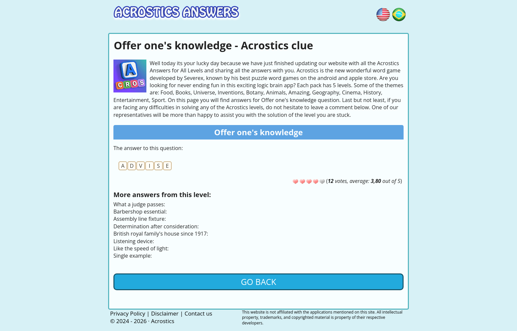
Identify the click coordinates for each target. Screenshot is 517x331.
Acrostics (162, 321)
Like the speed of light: (141, 248)
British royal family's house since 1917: (160, 233)
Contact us (198, 313)
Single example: (132, 255)
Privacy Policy (127, 313)
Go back (258, 281)
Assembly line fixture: (139, 218)
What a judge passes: (139, 204)
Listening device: (133, 241)
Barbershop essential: (140, 211)
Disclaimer (164, 313)
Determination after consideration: (156, 226)
